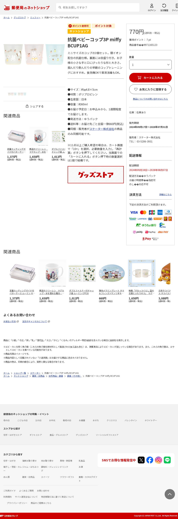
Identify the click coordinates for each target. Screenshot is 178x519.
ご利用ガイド (9, 490)
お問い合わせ (43, 490)
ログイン (152, 10)
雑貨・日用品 (28, 476)
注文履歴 (164, 10)
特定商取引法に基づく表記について (57, 496)
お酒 (81, 466)
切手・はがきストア (12, 434)
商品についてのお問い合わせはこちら (150, 98)
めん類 (6, 476)
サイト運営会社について (26, 496)
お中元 (52, 420)
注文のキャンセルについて (34, 321)
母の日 (6, 420)
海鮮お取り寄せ (29, 460)
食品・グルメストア (59, 434)
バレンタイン (131, 420)
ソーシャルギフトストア (107, 434)
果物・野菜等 (66, 460)
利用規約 (7, 496)
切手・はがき (9, 460)
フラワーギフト (67, 476)
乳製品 (82, 460)
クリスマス (112, 420)
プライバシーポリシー (17, 502)
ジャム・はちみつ (30, 466)
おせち (96, 420)
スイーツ (45, 476)
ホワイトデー (151, 420)
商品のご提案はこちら (41, 502)
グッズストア (82, 434)
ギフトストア (36, 434)
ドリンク (64, 466)
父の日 (38, 420)
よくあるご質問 (26, 490)
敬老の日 (67, 420)
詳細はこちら (165, 194)
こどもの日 (22, 420)
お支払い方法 (9, 321)
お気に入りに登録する (153, 89)
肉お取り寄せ (47, 460)
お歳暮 (82, 420)
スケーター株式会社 (102, 129)
